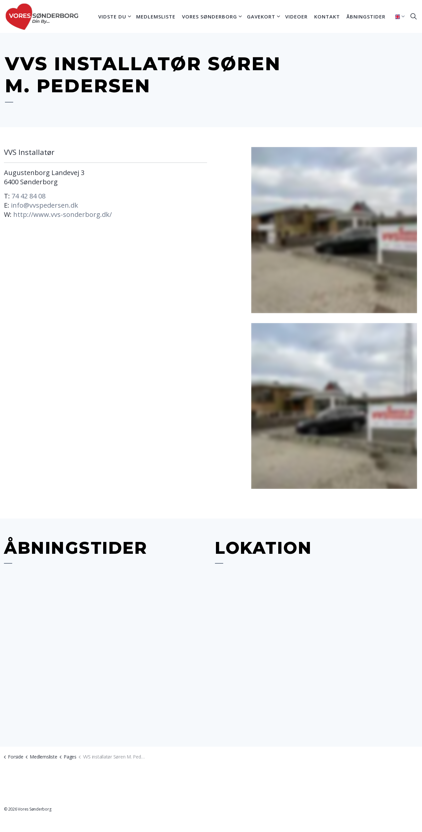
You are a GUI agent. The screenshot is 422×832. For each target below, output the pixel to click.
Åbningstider (366, 16)
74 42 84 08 (28, 196)
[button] (334, 230)
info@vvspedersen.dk (44, 205)
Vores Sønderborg (209, 16)
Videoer (296, 16)
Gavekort (261, 16)
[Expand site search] (413, 16)
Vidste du (112, 16)
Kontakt (327, 16)
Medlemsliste (155, 16)
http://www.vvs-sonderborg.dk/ (62, 214)
